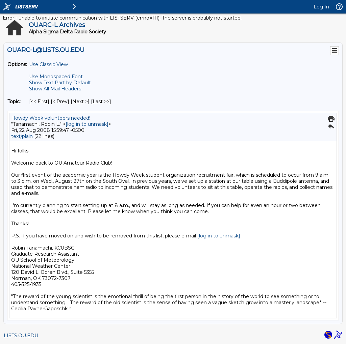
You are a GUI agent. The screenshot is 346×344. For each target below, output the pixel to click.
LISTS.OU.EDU (21, 336)
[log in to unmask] (87, 124)
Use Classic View (48, 64)
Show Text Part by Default (60, 83)
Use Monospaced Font (56, 77)
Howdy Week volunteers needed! (50, 118)
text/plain (22, 136)
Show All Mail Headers (55, 89)
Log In (321, 7)
